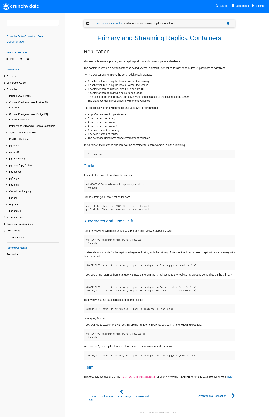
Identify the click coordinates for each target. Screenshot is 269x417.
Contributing (13, 230)
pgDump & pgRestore (21, 165)
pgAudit (13, 197)
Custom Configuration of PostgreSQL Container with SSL (29, 117)
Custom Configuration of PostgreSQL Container (29, 105)
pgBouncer (15, 171)
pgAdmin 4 (15, 211)
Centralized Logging (20, 191)
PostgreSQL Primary (20, 95)
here (230, 376)
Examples (12, 89)
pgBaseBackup (17, 158)
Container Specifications (20, 224)
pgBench (14, 184)
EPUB (27, 59)
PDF (12, 59)
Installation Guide (16, 217)
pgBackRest (15, 152)
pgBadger (14, 178)
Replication (12, 254)
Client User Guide (16, 82)
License (260, 5)
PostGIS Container (19, 139)
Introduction (101, 23)
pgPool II (14, 145)
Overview (12, 76)
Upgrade (13, 204)
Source (224, 5)
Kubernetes (242, 5)
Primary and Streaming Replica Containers (32, 125)
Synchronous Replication (22, 132)
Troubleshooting (15, 237)
